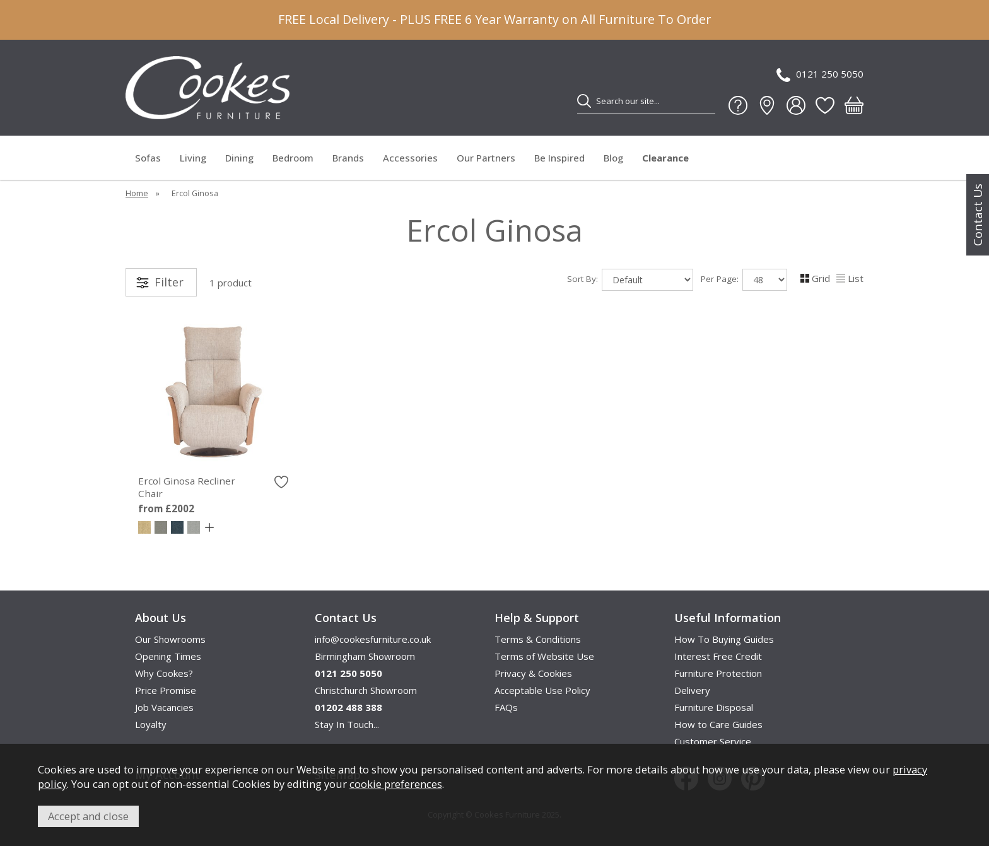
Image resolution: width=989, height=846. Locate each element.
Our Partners (486, 157)
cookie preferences (395, 784)
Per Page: (744, 280)
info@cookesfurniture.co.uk (373, 639)
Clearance (665, 157)
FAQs (506, 707)
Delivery (692, 690)
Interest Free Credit (718, 656)
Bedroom (292, 157)
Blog (613, 157)
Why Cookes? (164, 673)
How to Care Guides (718, 724)
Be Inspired (559, 157)
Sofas (148, 157)
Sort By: (630, 280)
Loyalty (151, 724)
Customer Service (712, 741)
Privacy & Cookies (533, 673)
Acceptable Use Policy (542, 690)
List (849, 278)
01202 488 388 (348, 707)
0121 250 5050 (819, 75)
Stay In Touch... (347, 724)
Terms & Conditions (537, 639)
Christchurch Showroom (366, 690)
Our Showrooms (170, 639)
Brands (348, 157)
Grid (815, 278)
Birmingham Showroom (365, 656)
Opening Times (168, 656)
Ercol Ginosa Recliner (213, 487)
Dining (239, 157)
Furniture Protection (718, 673)
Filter (169, 282)
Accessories (410, 157)
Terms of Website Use (544, 656)
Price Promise (165, 690)
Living (193, 157)
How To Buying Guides (724, 639)
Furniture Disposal (713, 707)
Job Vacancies (164, 707)
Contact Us (977, 215)
